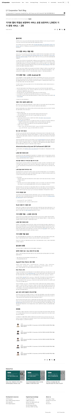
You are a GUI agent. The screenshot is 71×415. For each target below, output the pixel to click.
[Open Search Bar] (68, 2)
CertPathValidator (41, 139)
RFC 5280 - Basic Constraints (44, 117)
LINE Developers (9, 397)
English (29, 18)
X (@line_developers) (30, 399)
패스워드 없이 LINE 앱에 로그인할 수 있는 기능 (35, 55)
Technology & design (50, 397)
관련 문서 (24, 276)
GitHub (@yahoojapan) (10, 402)
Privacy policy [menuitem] (48, 411)
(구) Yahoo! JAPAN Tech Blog (32, 405)
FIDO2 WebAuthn (46, 64)
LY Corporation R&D (30, 397)
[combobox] (64, 2)
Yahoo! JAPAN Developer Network (13, 399)
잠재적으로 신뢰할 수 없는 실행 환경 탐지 (31, 148)
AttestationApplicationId (24, 156)
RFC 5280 (20, 120)
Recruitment (48, 402)
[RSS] (64, 13)
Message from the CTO (51, 399)
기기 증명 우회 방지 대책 (31, 272)
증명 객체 (44, 228)
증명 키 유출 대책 (28, 209)
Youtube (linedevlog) (30, 402)
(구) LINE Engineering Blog (31, 404)
